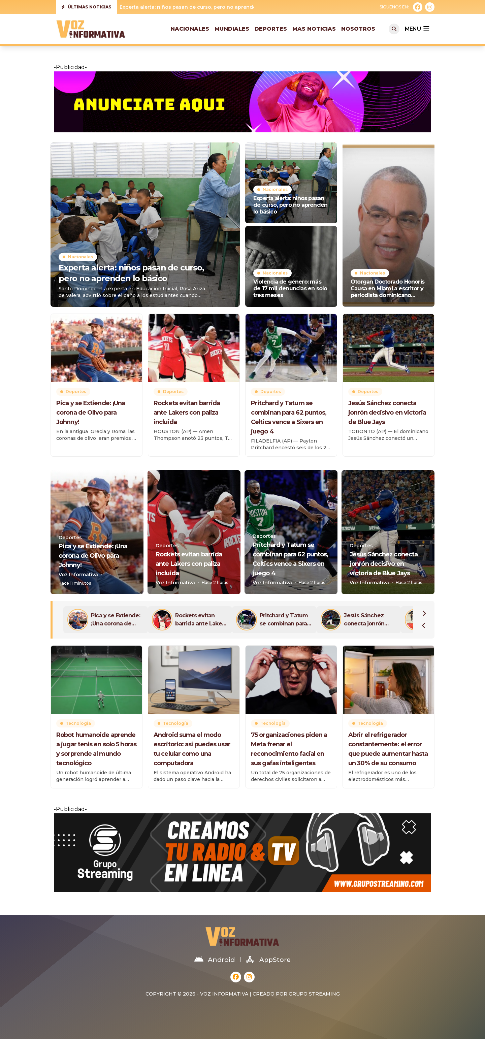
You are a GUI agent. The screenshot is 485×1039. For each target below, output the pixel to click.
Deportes (271, 29)
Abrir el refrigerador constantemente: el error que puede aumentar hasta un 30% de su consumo (388, 749)
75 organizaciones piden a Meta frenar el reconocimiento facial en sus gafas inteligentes (289, 749)
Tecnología (78, 723)
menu (417, 29)
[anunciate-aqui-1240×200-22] (242, 101)
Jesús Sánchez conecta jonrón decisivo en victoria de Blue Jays (387, 412)
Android (214, 959)
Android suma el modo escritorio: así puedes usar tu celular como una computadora (192, 749)
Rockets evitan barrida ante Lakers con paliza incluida (187, 412)
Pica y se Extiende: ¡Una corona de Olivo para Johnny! (90, 412)
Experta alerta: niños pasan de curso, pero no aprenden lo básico (202, 7)
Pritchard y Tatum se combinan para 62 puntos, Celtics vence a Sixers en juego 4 (288, 417)
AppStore (268, 959)
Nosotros (358, 29)
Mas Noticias (314, 29)
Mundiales (232, 29)
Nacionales (189, 29)
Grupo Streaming (314, 994)
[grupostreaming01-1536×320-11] (242, 852)
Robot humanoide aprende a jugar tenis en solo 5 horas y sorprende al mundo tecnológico (96, 749)
